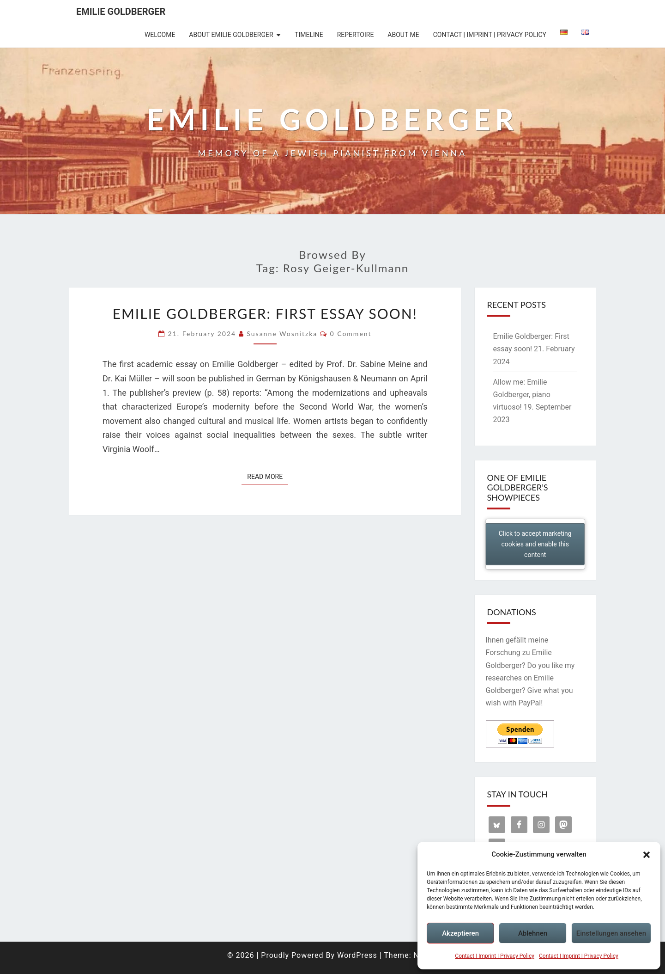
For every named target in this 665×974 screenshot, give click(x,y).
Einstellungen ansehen (611, 933)
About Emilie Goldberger (231, 34)
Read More (267, 476)
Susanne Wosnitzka (282, 333)
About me (403, 34)
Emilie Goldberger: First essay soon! (265, 313)
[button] (646, 854)
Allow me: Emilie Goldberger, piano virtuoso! (521, 394)
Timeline (309, 34)
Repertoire (355, 34)
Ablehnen (532, 933)
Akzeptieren (460, 933)
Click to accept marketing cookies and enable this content (535, 543)
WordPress (357, 955)
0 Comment (351, 333)
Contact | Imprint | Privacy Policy (494, 956)
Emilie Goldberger (120, 11)
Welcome (160, 34)
